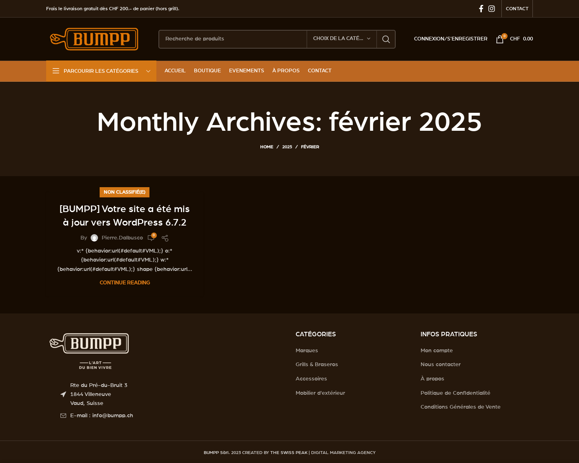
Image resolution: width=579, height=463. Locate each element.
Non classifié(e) (124, 192)
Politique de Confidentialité (455, 393)
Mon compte (437, 350)
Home (266, 147)
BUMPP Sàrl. (217, 452)
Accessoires (311, 379)
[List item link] (171, 415)
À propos (432, 379)
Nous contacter (441, 364)
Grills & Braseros (317, 364)
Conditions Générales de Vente (461, 407)
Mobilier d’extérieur (320, 393)
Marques (307, 350)
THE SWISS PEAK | (290, 452)
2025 (287, 147)
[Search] (277, 39)
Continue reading (125, 283)
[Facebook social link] (481, 8)
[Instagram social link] (491, 8)
